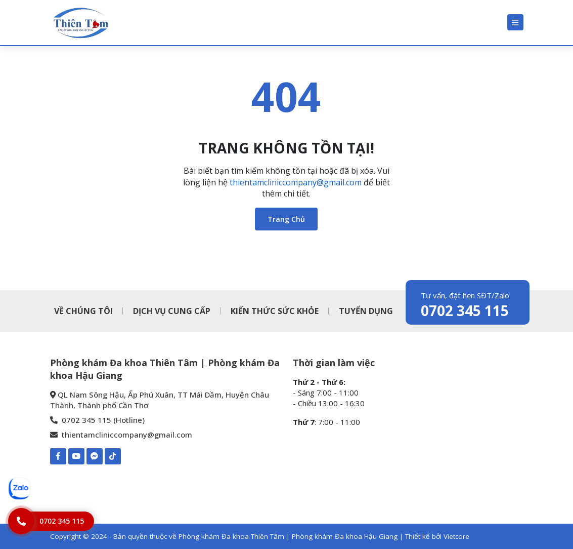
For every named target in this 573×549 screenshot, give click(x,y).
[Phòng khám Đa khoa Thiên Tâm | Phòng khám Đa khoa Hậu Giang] (80, 22)
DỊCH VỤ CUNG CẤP (171, 311)
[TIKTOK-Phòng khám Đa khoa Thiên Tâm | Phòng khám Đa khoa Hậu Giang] (113, 456)
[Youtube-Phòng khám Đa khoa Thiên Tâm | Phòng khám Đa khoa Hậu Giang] (76, 456)
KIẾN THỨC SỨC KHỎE (275, 311)
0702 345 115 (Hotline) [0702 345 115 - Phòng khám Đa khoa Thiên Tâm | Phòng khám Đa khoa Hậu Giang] (97, 420)
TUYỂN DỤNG (366, 311)
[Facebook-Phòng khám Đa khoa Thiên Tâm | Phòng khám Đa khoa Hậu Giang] (58, 456)
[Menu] (515, 22)
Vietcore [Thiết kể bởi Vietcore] (456, 536)
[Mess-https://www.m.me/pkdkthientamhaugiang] (94, 456)
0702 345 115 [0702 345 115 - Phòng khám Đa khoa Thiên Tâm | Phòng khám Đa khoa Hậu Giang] (465, 310)
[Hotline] (51, 521)
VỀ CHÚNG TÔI (83, 311)
